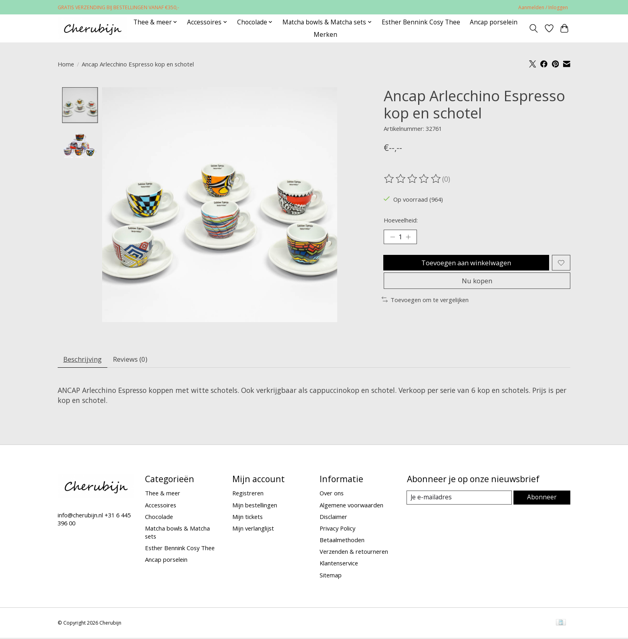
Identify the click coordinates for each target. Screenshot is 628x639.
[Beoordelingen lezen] (413, 179)
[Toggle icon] (533, 28)
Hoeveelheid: (401, 220)
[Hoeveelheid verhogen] (410, 237)
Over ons (332, 495)
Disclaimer (333, 519)
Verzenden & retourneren (354, 553)
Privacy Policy (337, 530)
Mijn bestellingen (254, 507)
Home (66, 64)
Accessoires (160, 507)
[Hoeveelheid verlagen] (392, 237)
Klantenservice (339, 565)
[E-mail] (460, 500)
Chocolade (159, 519)
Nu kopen (477, 285)
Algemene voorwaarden (351, 507)
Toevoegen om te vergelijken (425, 306)
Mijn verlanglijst (253, 530)
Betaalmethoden (342, 542)
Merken (325, 34)
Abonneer (542, 499)
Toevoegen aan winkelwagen (465, 265)
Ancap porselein (493, 22)
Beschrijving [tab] (84, 360)
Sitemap (331, 577)
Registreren (248, 495)
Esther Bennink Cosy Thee (421, 22)
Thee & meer (162, 495)
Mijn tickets (247, 519)
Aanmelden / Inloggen (543, 7)
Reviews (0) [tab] (135, 360)
